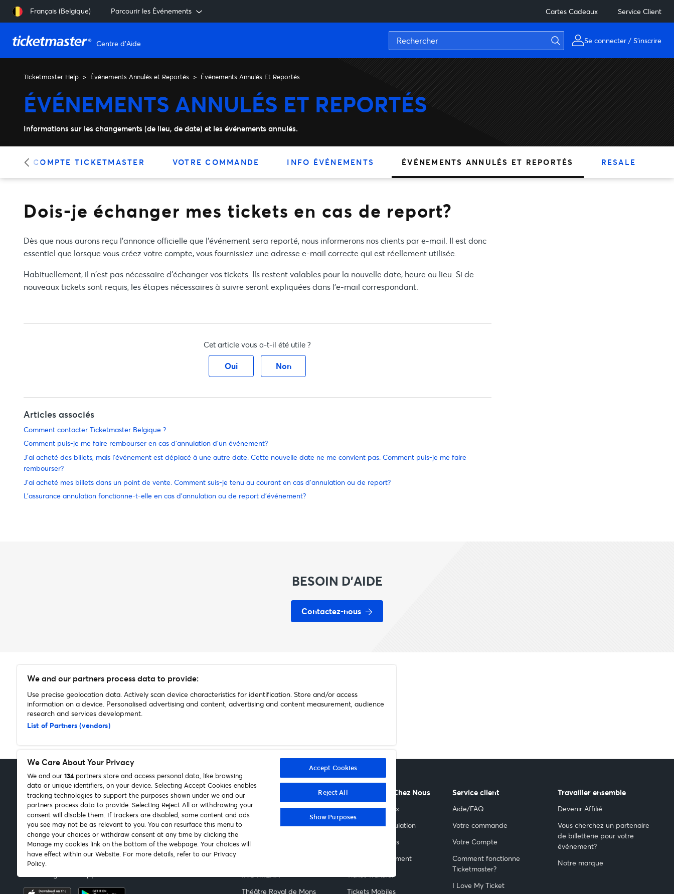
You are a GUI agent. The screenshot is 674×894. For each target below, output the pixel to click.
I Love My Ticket (478, 885)
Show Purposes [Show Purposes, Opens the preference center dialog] (333, 816)
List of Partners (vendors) (68, 725)
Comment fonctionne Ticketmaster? (486, 863)
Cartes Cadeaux (572, 11)
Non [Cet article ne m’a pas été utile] (283, 366)
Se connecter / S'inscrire (622, 40)
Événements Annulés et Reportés (139, 76)
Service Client (639, 11)
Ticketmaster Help (51, 76)
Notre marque (580, 862)
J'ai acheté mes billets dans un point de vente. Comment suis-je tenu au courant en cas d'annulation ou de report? (207, 482)
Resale (618, 162)
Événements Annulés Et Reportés (250, 76)
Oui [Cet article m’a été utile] (231, 366)
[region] (206, 771)
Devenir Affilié (580, 808)
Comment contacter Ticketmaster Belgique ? (95, 429)
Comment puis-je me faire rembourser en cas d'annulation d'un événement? (146, 443)
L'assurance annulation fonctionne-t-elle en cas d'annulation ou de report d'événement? (165, 495)
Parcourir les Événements (157, 11)
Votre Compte (474, 841)
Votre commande (480, 825)
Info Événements (330, 162)
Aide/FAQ (468, 808)
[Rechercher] (476, 40)
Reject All (333, 792)
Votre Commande (216, 162)
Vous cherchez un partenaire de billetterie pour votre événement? (603, 835)
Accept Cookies (333, 767)
